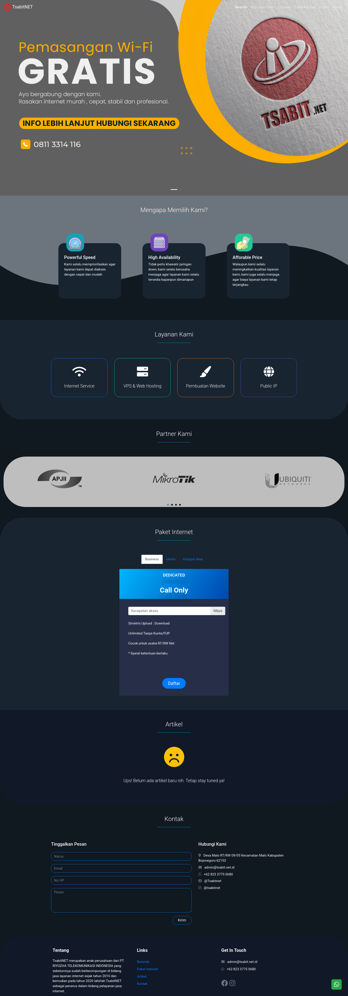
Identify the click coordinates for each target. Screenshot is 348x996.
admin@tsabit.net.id (239, 962)
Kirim (182, 920)
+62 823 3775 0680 (238, 969)
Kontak (337, 7)
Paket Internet (305, 7)
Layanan (284, 7)
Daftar (174, 683)
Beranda (241, 7)
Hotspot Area (193, 559)
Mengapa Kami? (263, 7)
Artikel (323, 7)
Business (152, 559)
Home (171, 559)
